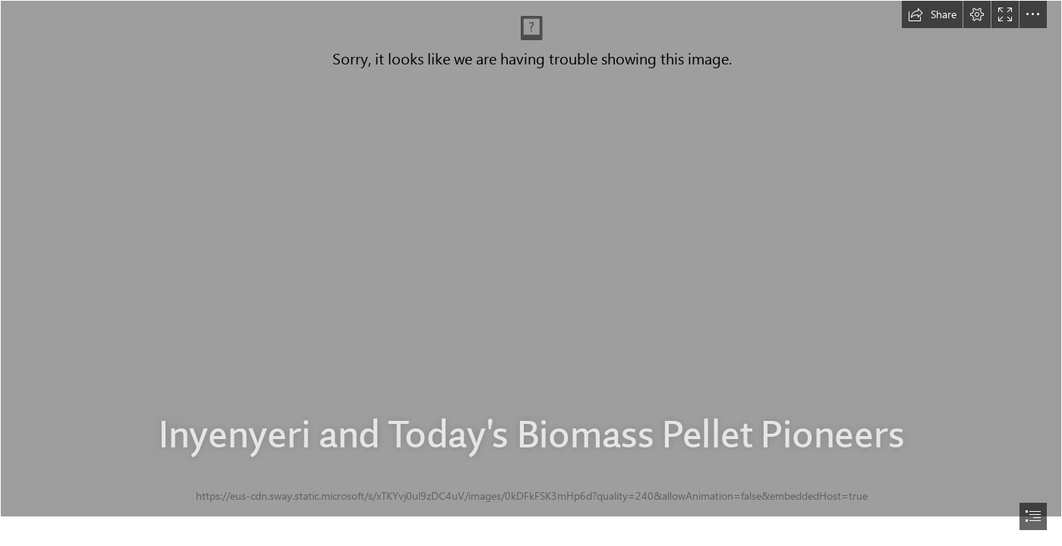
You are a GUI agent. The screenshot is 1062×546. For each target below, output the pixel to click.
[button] (932, 14)
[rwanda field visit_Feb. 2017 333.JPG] (531, 258)
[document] (531, 273)
